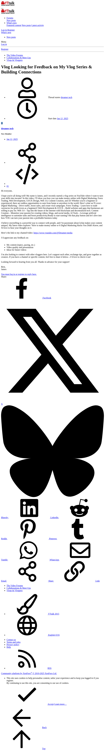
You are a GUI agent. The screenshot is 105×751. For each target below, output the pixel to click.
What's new (12, 23)
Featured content (14, 25)
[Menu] (2, 8)
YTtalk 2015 (33, 614)
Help (9, 647)
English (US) (33, 635)
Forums (10, 18)
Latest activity (37, 25)
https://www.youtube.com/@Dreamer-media (52, 233)
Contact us (11, 639)
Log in (4, 44)
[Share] (27, 162)
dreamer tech (66, 97)
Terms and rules (14, 642)
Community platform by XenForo (29, 673)
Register (4, 49)
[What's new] (6, 32)
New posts (11, 20)
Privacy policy (13, 644)
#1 (8, 186)
